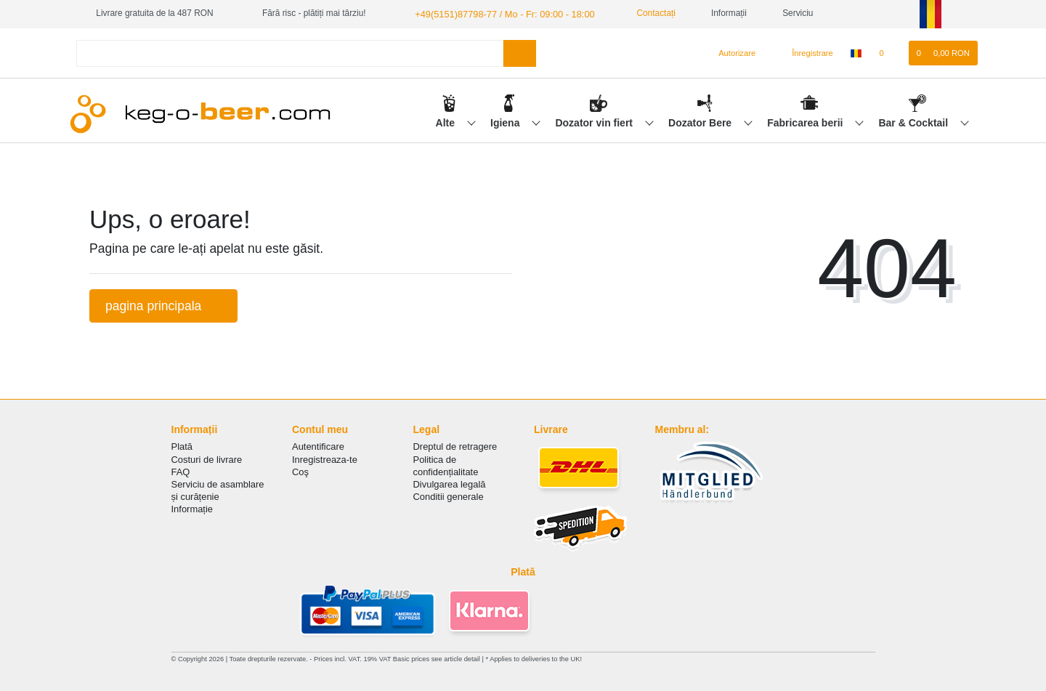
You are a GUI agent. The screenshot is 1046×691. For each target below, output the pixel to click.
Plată (182, 445)
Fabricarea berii (806, 121)
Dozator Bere (701, 121)
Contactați (642, 13)
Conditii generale (448, 495)
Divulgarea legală (449, 483)
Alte (447, 121)
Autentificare (318, 445)
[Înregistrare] (804, 52)
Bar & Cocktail (914, 121)
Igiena (506, 121)
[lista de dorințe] (889, 52)
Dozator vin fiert (595, 121)
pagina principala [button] (163, 304)
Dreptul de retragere (455, 445)
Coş (300, 470)
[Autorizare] (731, 52)
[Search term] (289, 52)
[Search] (519, 52)
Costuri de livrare (207, 458)
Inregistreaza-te (324, 458)
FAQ (180, 470)
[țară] (856, 52)
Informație (192, 508)
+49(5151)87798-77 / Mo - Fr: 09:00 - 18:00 (497, 13)
